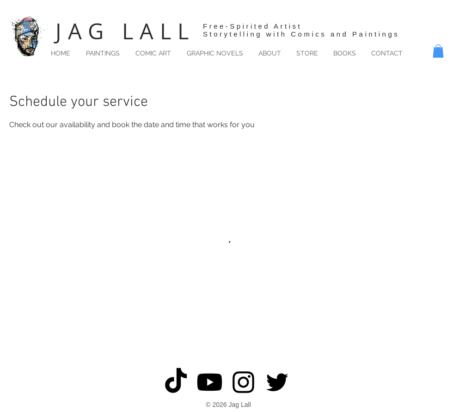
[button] (438, 51)
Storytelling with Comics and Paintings (301, 34)
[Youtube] (209, 382)
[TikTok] (175, 382)
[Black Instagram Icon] (243, 382)
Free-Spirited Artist (252, 26)
